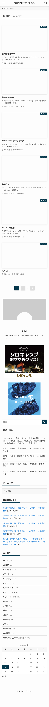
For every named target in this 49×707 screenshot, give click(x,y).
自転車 (9, 645)
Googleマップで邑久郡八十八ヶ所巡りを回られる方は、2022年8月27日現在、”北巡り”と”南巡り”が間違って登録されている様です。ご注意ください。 (24, 440)
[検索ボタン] (46, 3)
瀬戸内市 (10, 639)
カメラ (9, 587)
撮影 (9, 619)
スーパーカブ (12, 592)
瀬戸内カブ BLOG (24, 3)
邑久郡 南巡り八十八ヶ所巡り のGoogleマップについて (24, 449)
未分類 (9, 629)
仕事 (9, 608)
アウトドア (11, 571)
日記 (9, 624)
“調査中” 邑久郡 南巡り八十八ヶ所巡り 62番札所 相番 (24, 457)
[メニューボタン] (3, 3)
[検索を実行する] (44, 422)
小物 (9, 613)
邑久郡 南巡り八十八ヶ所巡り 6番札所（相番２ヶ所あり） (24, 473)
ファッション (12, 598)
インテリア (11, 582)
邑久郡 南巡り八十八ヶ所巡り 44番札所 (20, 539)
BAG (9, 561)
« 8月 (4, 689)
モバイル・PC (13, 603)
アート (9, 577)
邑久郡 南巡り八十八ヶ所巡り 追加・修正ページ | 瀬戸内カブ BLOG (24, 541)
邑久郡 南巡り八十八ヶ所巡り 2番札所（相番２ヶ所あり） (24, 465)
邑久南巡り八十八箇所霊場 (18, 650)
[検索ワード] (24, 422)
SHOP (9, 566)
